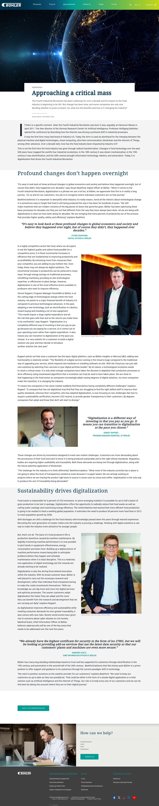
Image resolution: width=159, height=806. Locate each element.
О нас (83, 779)
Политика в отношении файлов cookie (83, 797)
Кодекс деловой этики (57, 786)
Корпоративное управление (59, 779)
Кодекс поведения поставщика (60, 789)
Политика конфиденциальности (59, 797)
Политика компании (56, 782)
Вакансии (84, 789)
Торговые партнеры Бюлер (122, 782)
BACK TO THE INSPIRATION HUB (33, 708)
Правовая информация (77, 799)
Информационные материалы (92, 786)
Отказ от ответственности (60, 799)
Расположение (86, 782)
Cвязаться (116, 779)
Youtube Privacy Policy (94, 799)
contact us (89, 757)
